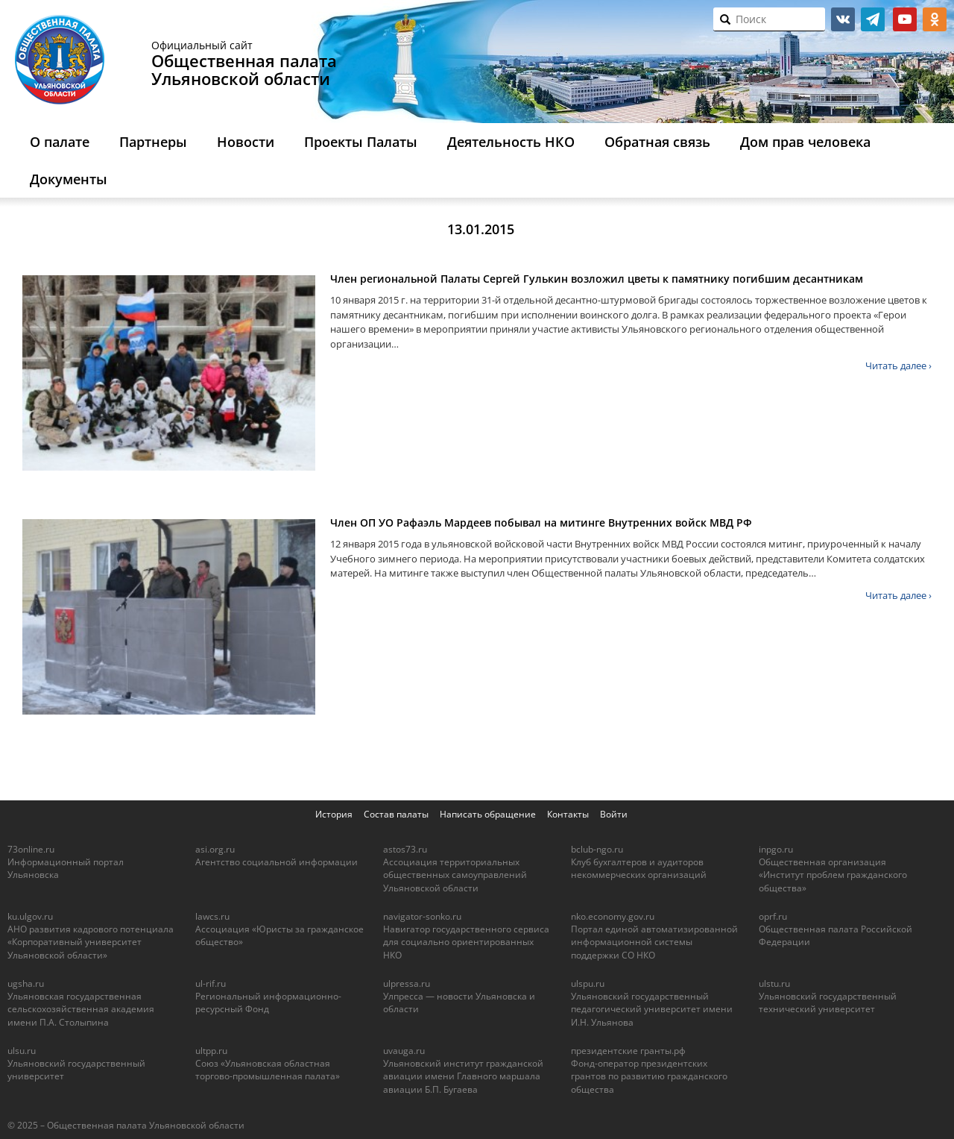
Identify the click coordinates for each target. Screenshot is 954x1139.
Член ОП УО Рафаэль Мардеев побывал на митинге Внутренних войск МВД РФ (541, 522)
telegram (873, 19)
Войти (614, 814)
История (334, 814)
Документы (68, 179)
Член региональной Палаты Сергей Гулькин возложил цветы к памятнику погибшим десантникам (596, 279)
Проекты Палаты (360, 142)
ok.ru (935, 19)
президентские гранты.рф (628, 1050)
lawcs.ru (212, 916)
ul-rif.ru (210, 983)
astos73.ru (405, 849)
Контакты (568, 814)
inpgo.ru (776, 849)
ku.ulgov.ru (30, 916)
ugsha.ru (25, 983)
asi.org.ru (215, 849)
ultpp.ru (211, 1050)
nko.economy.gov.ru (612, 916)
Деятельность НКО (511, 142)
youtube (905, 19)
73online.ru (30, 849)
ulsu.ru (21, 1050)
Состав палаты (396, 814)
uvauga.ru (404, 1050)
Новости (245, 142)
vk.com (843, 19)
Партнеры (153, 142)
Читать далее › (898, 365)
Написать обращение (488, 814)
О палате (59, 142)
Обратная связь (657, 142)
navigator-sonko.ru (422, 916)
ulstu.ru (774, 983)
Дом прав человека (805, 142)
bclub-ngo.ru (597, 849)
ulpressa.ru (406, 983)
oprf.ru (773, 916)
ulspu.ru (587, 983)
